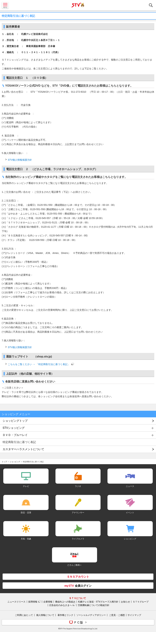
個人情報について (45, 615)
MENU (5, 5)
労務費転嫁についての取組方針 (93, 605)
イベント (130, 512)
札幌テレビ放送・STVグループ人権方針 (98, 601)
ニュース (130, 486)
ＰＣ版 (78, 622)
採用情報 (32, 601)
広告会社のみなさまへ (60, 605)
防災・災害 (26, 512)
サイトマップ (134, 615)
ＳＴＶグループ (141, 601)
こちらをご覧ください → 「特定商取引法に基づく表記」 (39, 364)
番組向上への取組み (65, 601)
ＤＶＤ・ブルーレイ (15, 434)
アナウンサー (78, 512)
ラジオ (78, 486)
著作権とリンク (65, 615)
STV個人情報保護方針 (20, 159)
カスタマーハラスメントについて (23, 449)
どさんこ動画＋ (74, 565)
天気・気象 (26, 538)
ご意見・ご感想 (117, 615)
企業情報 (47, 601)
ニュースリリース (16, 601)
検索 (151, 5)
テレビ (26, 486)
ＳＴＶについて (77, 598)
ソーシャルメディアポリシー (91, 615)
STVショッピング (14, 427)
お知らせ (125, 601)
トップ (4, 462)
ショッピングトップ (15, 420)
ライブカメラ (78, 538)
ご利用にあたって (24, 615)
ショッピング (15, 462)
